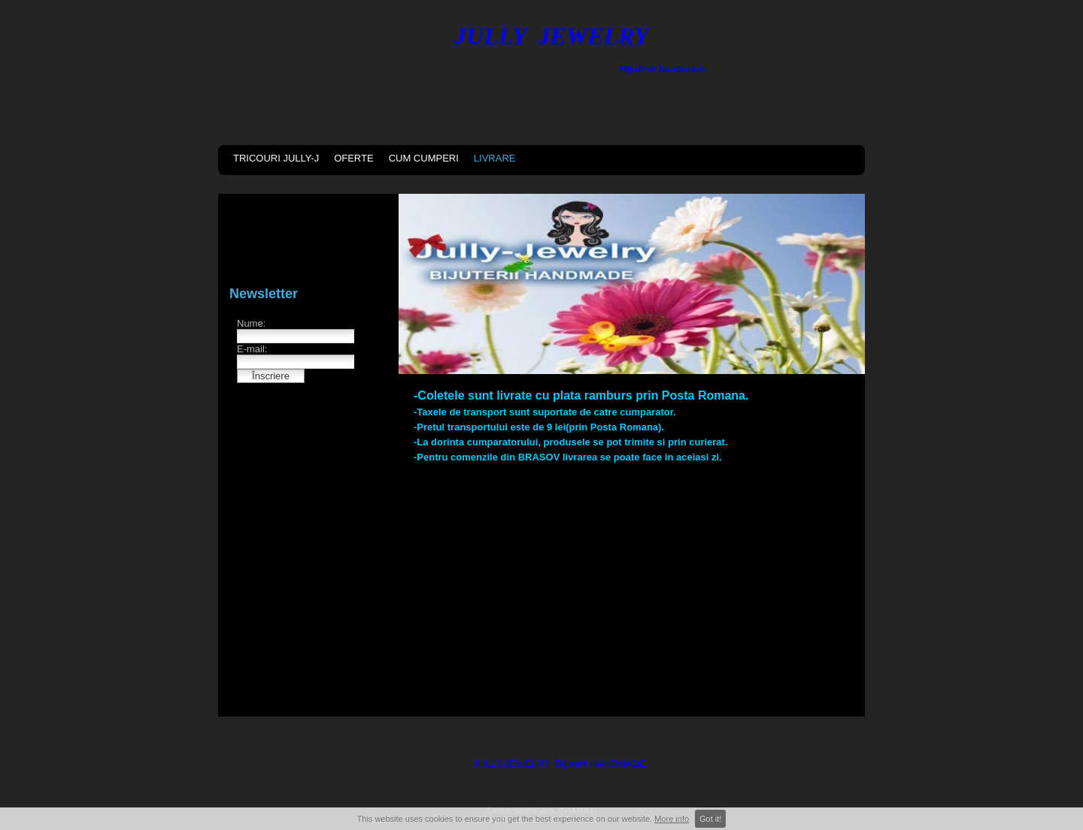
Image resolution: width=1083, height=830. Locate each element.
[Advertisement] (631, 586)
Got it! (710, 818)
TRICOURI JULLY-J (276, 158)
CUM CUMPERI (424, 158)
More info (671, 818)
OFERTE (354, 158)
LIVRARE (495, 158)
